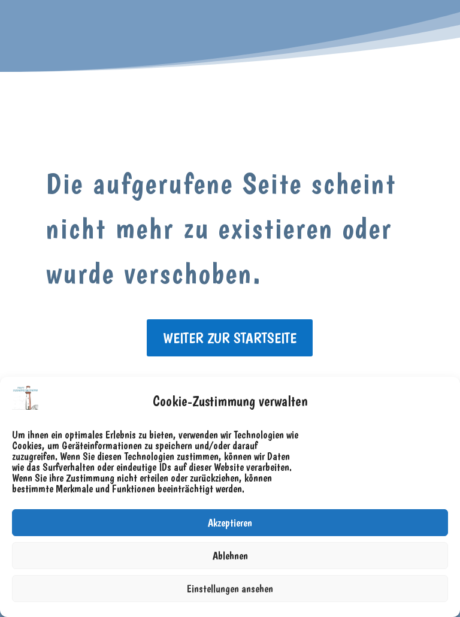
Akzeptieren (230, 522)
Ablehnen (230, 555)
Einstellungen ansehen (230, 588)
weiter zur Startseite (229, 338)
